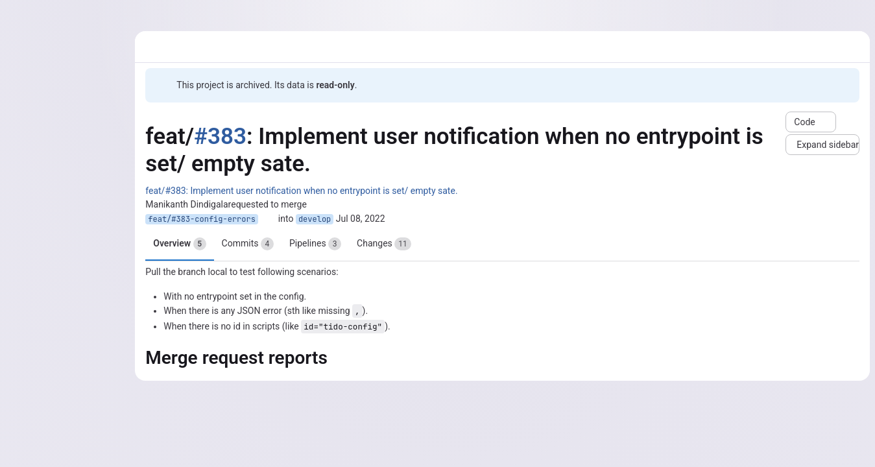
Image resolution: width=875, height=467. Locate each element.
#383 (220, 136)
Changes (384, 243)
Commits (248, 243)
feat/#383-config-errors (202, 219)
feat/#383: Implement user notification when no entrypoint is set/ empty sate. (301, 191)
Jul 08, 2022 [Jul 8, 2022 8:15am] (360, 218)
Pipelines (315, 243)
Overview (179, 243)
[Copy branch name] (268, 219)
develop (314, 219)
